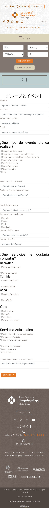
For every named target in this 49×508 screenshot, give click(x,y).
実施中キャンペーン (24, 67)
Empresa (4, 109)
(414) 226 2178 (24, 443)
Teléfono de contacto (9, 118)
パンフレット (37, 6)
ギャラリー (11, 28)
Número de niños (7, 239)
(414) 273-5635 (13, 435)
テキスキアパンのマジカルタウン (30, 28)
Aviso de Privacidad (24, 497)
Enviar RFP (8, 375)
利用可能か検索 (24, 61)
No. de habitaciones (9, 205)
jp (6, 7)
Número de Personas (9, 230)
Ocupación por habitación (11, 214)
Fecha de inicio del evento (11, 181)
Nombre (3, 100)
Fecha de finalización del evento (14, 190)
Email (2, 127)
